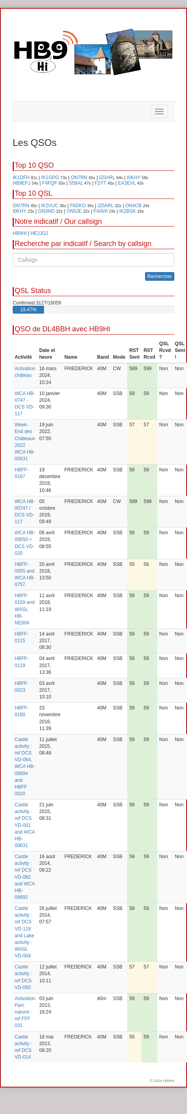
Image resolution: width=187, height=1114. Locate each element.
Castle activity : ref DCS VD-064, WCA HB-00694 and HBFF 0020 (25, 766)
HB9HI (20, 233)
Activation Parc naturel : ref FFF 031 (25, 1012)
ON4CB (133, 205)
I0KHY (133, 177)
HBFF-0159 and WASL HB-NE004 (24, 609)
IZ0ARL (107, 177)
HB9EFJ (22, 183)
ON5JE (74, 211)
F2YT (100, 183)
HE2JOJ (39, 233)
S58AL (76, 183)
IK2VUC (49, 205)
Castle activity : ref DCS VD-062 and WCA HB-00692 (25, 877)
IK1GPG (50, 177)
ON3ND (46, 211)
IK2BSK (127, 211)
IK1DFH (21, 177)
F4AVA (101, 211)
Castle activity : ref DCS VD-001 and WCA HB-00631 (25, 825)
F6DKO (78, 205)
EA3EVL (127, 183)
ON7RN (79, 177)
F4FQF (49, 183)
